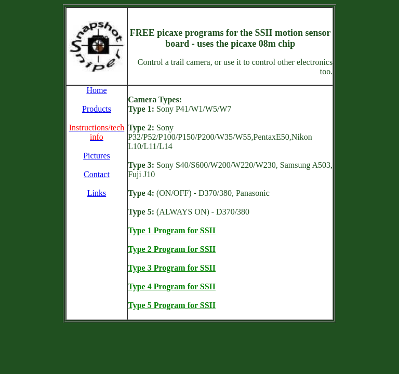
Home (96, 90)
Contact (97, 174)
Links (96, 193)
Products (96, 108)
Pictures (96, 155)
